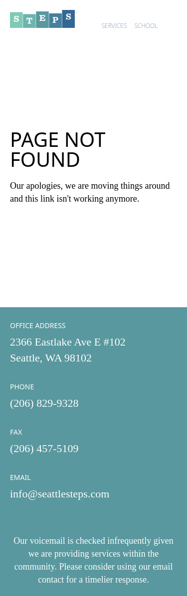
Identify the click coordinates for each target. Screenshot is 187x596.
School (146, 25)
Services (114, 25)
